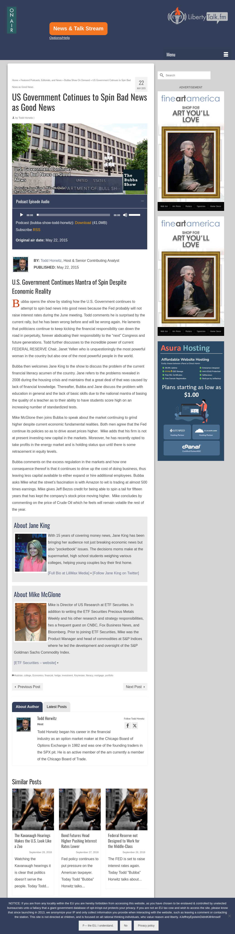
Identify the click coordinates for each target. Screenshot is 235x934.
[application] (80, 214)
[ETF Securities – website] (35, 663)
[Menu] (197, 54)
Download (83, 223)
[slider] (73, 215)
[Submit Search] (161, 75)
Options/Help (59, 38)
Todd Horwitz (26, 117)
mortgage (99, 675)
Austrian (18, 675)
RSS (36, 230)
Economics (38, 675)
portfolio (109, 675)
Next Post (134, 687)
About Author (27, 707)
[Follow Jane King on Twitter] (116, 573)
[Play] (21, 215)
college (27, 675)
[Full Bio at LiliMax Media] (68, 573)
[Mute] (125, 215)
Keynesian (79, 675)
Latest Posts (57, 707)
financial (49, 675)
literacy (89, 675)
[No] (229, 916)
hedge (57, 675)
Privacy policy (146, 925)
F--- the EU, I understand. (98, 925)
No (125, 925)
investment (67, 675)
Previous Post (29, 687)
